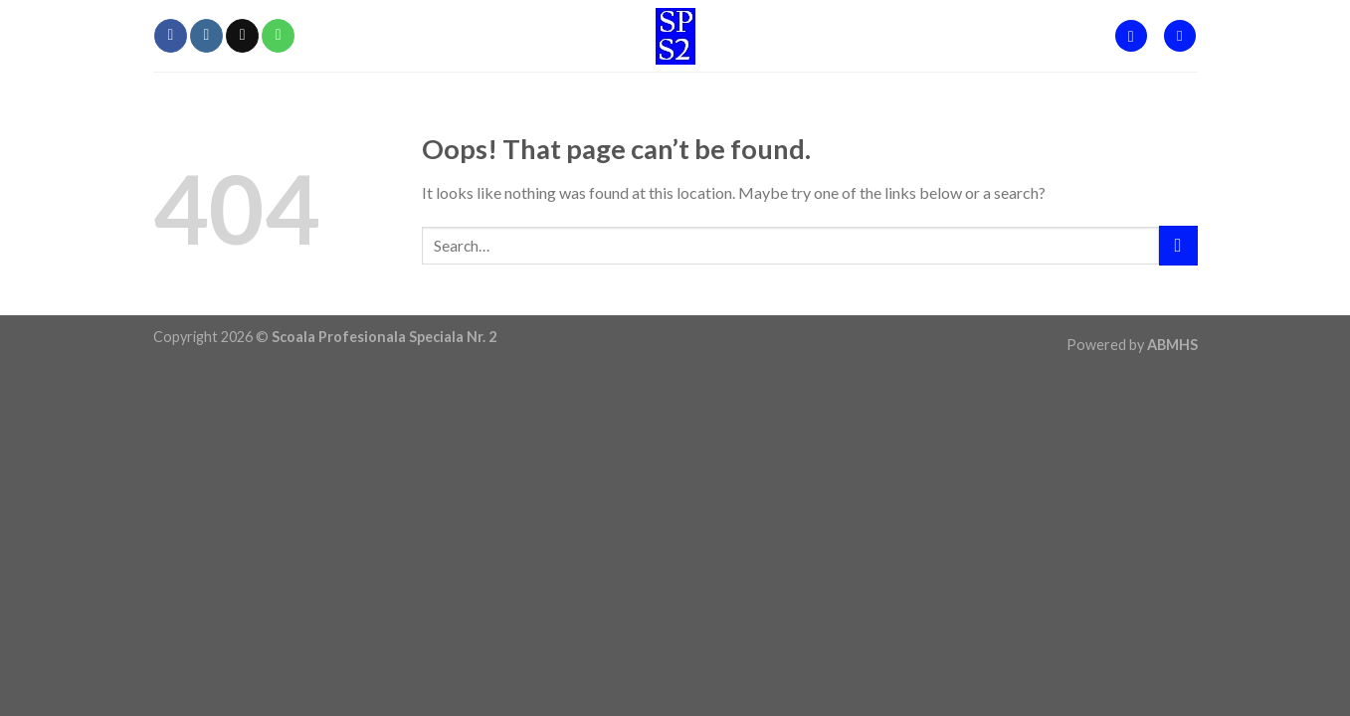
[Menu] (1180, 36)
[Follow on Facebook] (170, 36)
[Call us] (278, 36)
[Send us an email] (242, 36)
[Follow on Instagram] (206, 36)
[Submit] (1178, 245)
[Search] (1131, 36)
